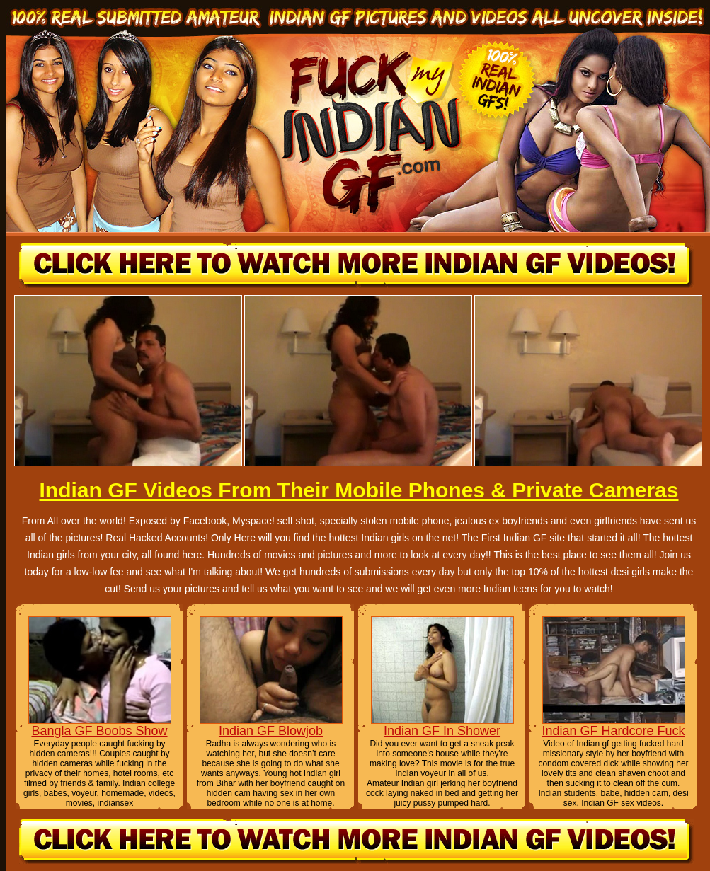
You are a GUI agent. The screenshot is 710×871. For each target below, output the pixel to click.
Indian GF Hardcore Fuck (613, 731)
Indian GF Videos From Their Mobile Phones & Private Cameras (358, 490)
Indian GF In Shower (442, 731)
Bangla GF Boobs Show (99, 731)
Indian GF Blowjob (271, 731)
